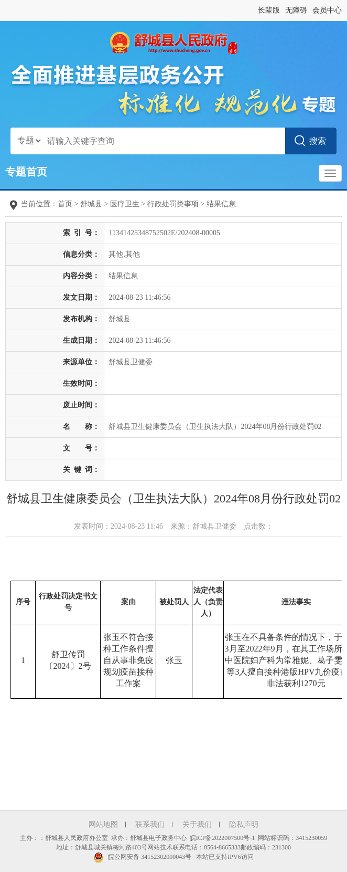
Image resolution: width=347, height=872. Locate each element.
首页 (65, 204)
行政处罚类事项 (173, 204)
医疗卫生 (124, 204)
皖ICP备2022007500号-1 (222, 838)
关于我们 (197, 824)
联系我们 (150, 824)
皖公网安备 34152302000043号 (142, 856)
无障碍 (296, 10)
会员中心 (327, 10)
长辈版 (269, 10)
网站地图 (103, 824)
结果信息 (221, 204)
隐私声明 (243, 824)
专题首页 (26, 171)
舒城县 (91, 204)
